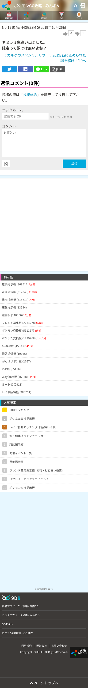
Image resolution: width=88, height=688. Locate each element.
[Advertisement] (44, 222)
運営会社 (41, 645)
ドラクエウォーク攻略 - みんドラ (21, 615)
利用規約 (26, 645)
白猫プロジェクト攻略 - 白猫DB (20, 606)
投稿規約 (30, 94)
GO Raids (7, 624)
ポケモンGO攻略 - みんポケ (37, 5)
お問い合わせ (59, 645)
